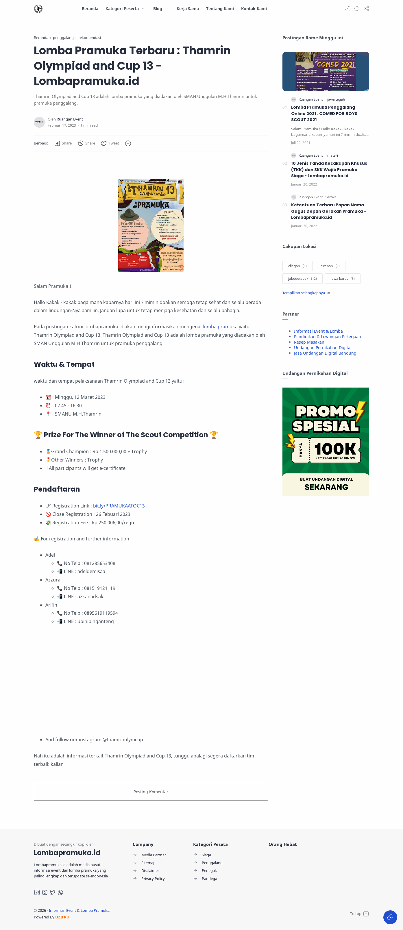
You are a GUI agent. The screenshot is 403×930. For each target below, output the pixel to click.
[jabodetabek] (302, 278)
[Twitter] (52, 892)
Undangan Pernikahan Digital (323, 347)
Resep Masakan (309, 342)
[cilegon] (297, 266)
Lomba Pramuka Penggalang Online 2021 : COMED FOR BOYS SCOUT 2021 (324, 113)
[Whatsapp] (60, 892)
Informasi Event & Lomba (318, 331)
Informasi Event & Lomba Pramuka (79, 910)
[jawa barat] (343, 278)
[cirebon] (330, 266)
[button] (348, 9)
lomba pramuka (220, 326)
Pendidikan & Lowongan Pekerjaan (327, 336)
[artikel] (332, 196)
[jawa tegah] (336, 99)
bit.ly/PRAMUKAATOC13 (119, 506)
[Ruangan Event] (70, 119)
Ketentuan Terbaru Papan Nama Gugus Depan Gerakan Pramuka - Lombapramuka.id (328, 211)
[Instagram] (45, 892)
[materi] (332, 155)
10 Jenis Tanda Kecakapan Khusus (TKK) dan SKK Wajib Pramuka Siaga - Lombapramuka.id (329, 169)
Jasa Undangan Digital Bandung (325, 353)
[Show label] (306, 293)
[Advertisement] (151, 680)
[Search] (357, 9)
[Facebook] (37, 892)
